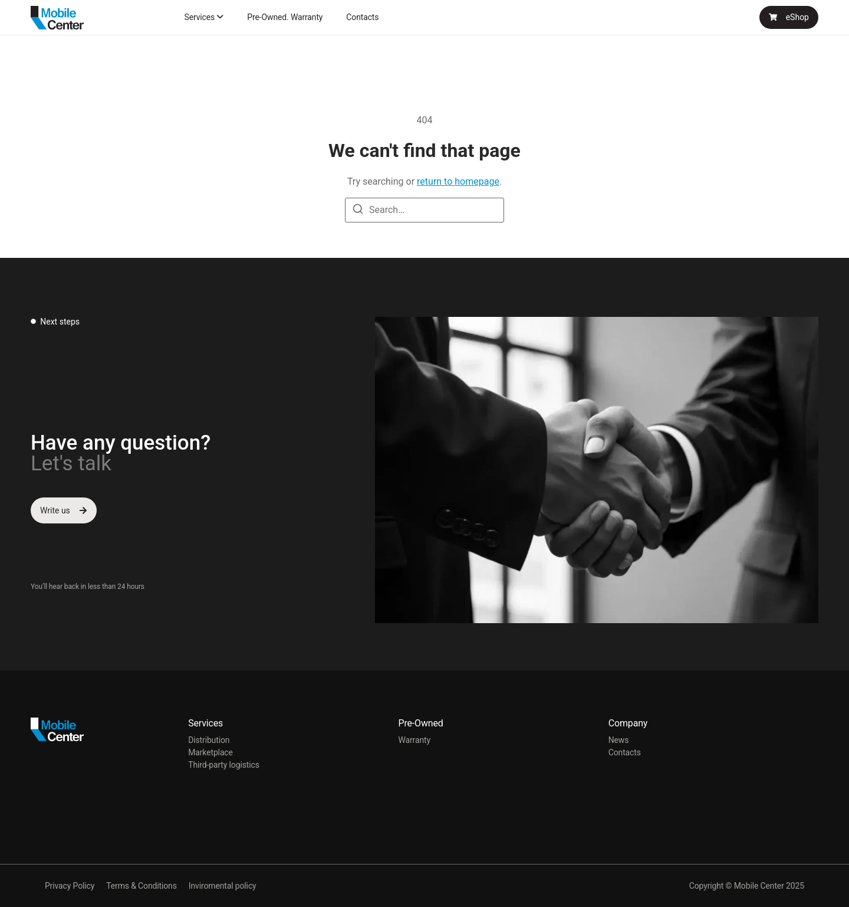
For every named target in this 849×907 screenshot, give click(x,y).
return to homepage (458, 181)
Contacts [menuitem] (362, 17)
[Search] (358, 211)
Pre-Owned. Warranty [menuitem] (285, 17)
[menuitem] (203, 17)
